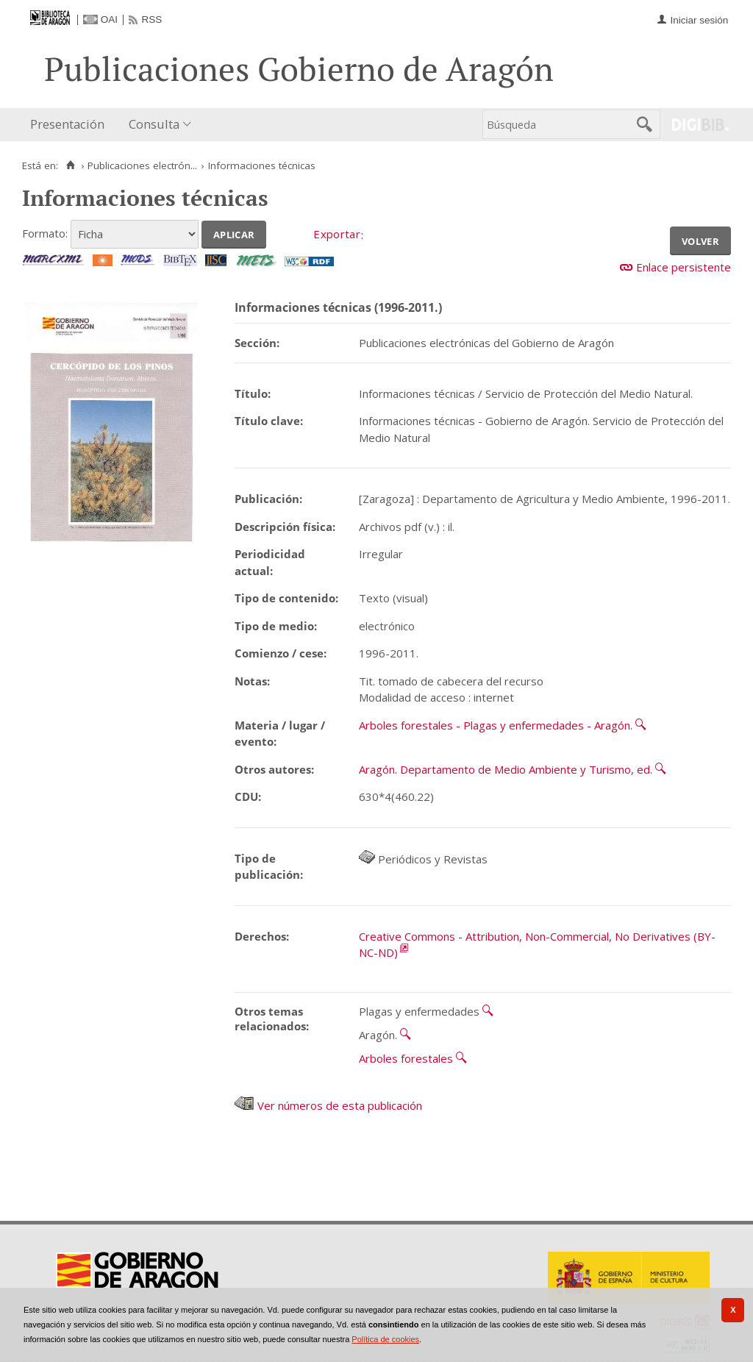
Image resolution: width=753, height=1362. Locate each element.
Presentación (67, 123)
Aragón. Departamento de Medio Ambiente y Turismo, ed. (505, 769)
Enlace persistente (683, 267)
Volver (700, 240)
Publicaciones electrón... (142, 165)
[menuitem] (70, 124)
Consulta (154, 123)
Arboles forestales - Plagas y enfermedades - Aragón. (495, 725)
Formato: (45, 233)
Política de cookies (385, 1339)
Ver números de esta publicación (328, 1105)
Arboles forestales (406, 1058)
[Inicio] (70, 165)
